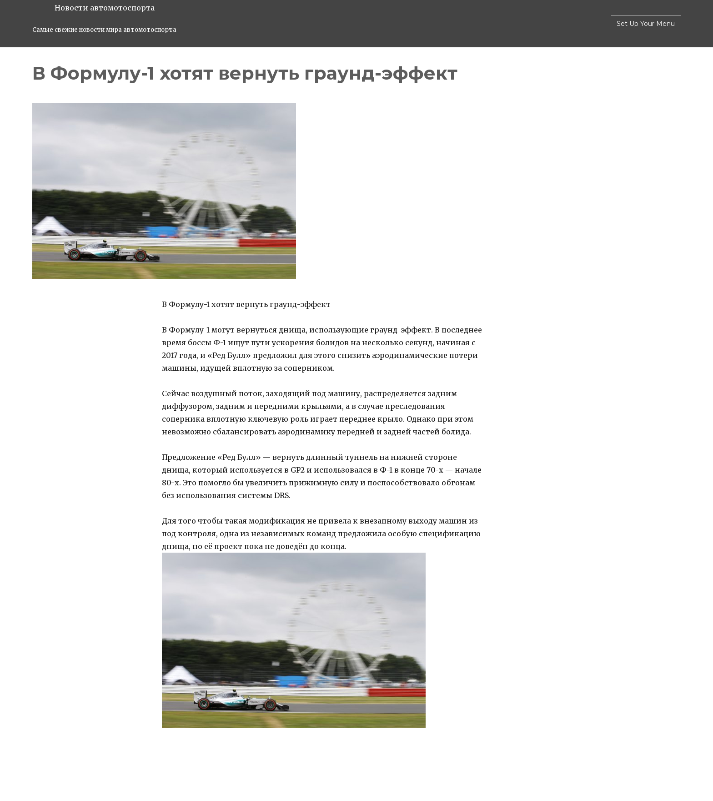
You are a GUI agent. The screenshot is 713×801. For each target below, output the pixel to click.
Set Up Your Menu (646, 24)
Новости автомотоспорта (105, 7)
